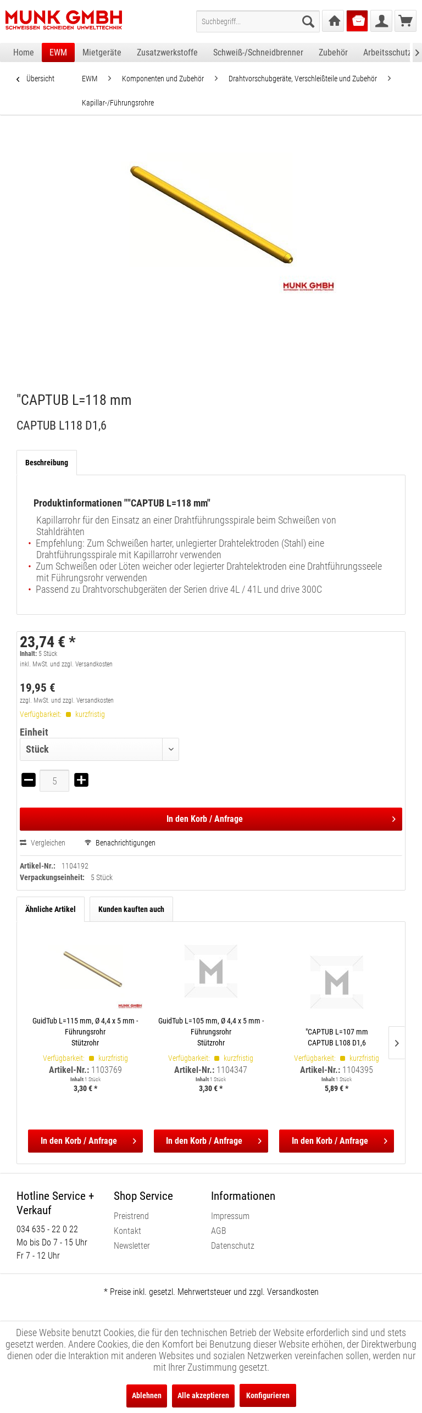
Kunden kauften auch (131, 909)
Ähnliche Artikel (50, 909)
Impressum (230, 1216)
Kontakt (127, 1231)
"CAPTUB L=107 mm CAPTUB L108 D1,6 (337, 1037)
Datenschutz (232, 1245)
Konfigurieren (268, 1395)
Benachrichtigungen (120, 842)
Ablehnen (147, 1395)
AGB (218, 1231)
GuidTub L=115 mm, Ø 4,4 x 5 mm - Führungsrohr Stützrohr (85, 1031)
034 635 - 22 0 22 (47, 1229)
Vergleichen (42, 842)
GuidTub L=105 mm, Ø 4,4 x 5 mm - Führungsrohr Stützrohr (211, 1031)
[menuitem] (258, 21)
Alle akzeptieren (203, 1395)
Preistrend (131, 1216)
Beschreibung (46, 462)
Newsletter (132, 1245)
